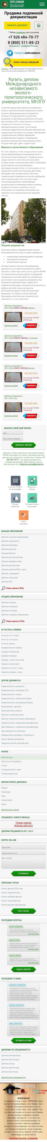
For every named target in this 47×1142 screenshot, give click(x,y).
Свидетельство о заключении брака (16, 698)
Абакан (4, 788)
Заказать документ (17, 25)
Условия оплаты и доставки (32, 505)
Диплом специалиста (10, 541)
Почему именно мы (9, 774)
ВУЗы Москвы (7, 757)
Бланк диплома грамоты (11, 711)
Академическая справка (11, 648)
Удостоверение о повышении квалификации (19, 727)
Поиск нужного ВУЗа (15, 588)
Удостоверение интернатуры (13, 731)
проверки (20, 32)
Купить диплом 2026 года (12, 891)
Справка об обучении (10, 652)
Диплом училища (8, 602)
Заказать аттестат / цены (12, 668)
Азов (3, 796)
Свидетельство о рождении (12, 686)
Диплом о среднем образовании (15, 615)
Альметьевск (6, 800)
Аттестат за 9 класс (9, 639)
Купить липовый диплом (11, 899)
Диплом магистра (8, 549)
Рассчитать (38, 25)
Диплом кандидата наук (11, 561)
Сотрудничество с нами (11, 769)
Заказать (31, 325)
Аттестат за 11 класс (10, 635)
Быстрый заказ (31, 313)
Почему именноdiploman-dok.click (23, 824)
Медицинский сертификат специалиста (17, 735)
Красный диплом (8, 553)
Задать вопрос (23, 972)
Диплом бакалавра (9, 545)
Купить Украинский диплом (12, 739)
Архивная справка (9, 656)
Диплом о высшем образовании (14, 537)
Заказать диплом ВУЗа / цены (13, 569)
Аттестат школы (8, 643)
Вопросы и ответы (32, 488)
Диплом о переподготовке (12, 715)
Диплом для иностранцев (12, 557)
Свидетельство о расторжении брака (17, 702)
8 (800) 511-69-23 (23, 43)
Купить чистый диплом (10, 903)
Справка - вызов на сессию (12, 660)
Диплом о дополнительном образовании (18, 719)
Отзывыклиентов (15, 505)
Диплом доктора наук (10, 565)
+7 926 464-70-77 (23, 37)
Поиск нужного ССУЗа (15, 621)
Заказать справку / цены (11, 672)
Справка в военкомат (10, 664)
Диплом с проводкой (10, 573)
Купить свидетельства (10, 895)
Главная (4, 69)
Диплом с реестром (9, 577)
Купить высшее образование (13, 907)
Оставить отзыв (23, 1043)
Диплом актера (7, 1066)
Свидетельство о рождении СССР (14, 690)
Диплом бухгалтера (9, 1074)
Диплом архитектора (10, 1070)
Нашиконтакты (24, 522)
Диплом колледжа (9, 610)
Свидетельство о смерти (11, 694)
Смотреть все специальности (13, 1080)
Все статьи (23, 913)
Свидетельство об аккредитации (15, 743)
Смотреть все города (10, 810)
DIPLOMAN (25, 1088)
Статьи (4, 765)
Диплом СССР (6, 582)
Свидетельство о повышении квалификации (19, 723)
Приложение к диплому (11, 706)
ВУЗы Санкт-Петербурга (11, 761)
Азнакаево (5, 792)
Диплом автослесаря (10, 1062)
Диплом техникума (9, 606)
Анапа (3, 804)
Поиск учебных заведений (26, 62)
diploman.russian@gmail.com (32, 464)
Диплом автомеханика (11, 1058)
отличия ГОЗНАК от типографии (15, 488)
